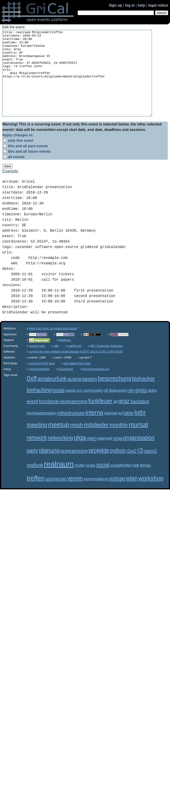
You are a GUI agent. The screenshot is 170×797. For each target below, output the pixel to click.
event (32, 418)
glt (115, 418)
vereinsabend (96, 496)
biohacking (39, 407)
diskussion (118, 407)
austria (74, 395)
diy (131, 407)
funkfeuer (100, 418)
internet (110, 430)
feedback (65, 357)
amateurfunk (52, 396)
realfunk (35, 482)
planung (49, 467)
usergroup (55, 495)
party (32, 468)
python (118, 468)
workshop (151, 495)
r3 (140, 467)
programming (74, 467)
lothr (140, 429)
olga (80, 454)
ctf (105, 407)
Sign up (115, 5)
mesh (76, 442)
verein (75, 495)
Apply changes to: (18, 152)
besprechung (114, 395)
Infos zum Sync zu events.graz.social (53, 345)
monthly (119, 442)
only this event (18, 157)
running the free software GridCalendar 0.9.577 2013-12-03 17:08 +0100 (75, 368)
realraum (59, 481)
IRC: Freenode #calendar (106, 363)
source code (37, 363)
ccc (79, 407)
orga (117, 455)
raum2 (150, 467)
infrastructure (71, 429)
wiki (56, 363)
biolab (58, 407)
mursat (138, 441)
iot (120, 430)
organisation (138, 454)
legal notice (158, 5)
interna (94, 429)
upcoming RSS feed (42, 380)
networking (60, 455)
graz (124, 418)
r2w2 (131, 467)
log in (130, 5)
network (37, 454)
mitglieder (96, 442)
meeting (37, 442)
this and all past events (25, 163)
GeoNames (66, 386)
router (79, 482)
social (103, 482)
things (145, 482)
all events (13, 174)
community (93, 407)
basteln (89, 395)
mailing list (74, 363)
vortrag (117, 495)
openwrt (105, 455)
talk (136, 482)
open (92, 455)
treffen (36, 495)
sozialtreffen (121, 482)
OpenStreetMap (39, 386)
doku (152, 407)
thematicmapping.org (95, 386)
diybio (141, 407)
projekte (99, 467)
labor (128, 429)
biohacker (143, 396)
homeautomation (42, 430)
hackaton (139, 418)
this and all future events (27, 168)
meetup (58, 441)
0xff (32, 395)
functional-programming (63, 418)
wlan (132, 495)
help (141, 5)
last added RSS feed (77, 380)
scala (90, 482)
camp (71, 407)
